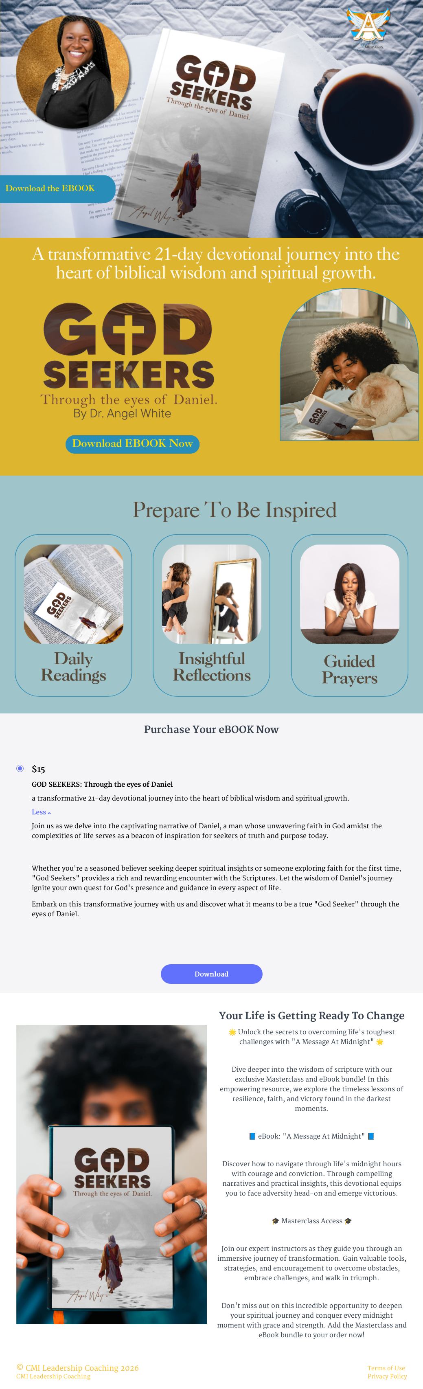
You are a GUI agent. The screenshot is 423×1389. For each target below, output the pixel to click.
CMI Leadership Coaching (53, 1376)
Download (211, 974)
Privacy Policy (387, 1376)
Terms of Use (386, 1368)
